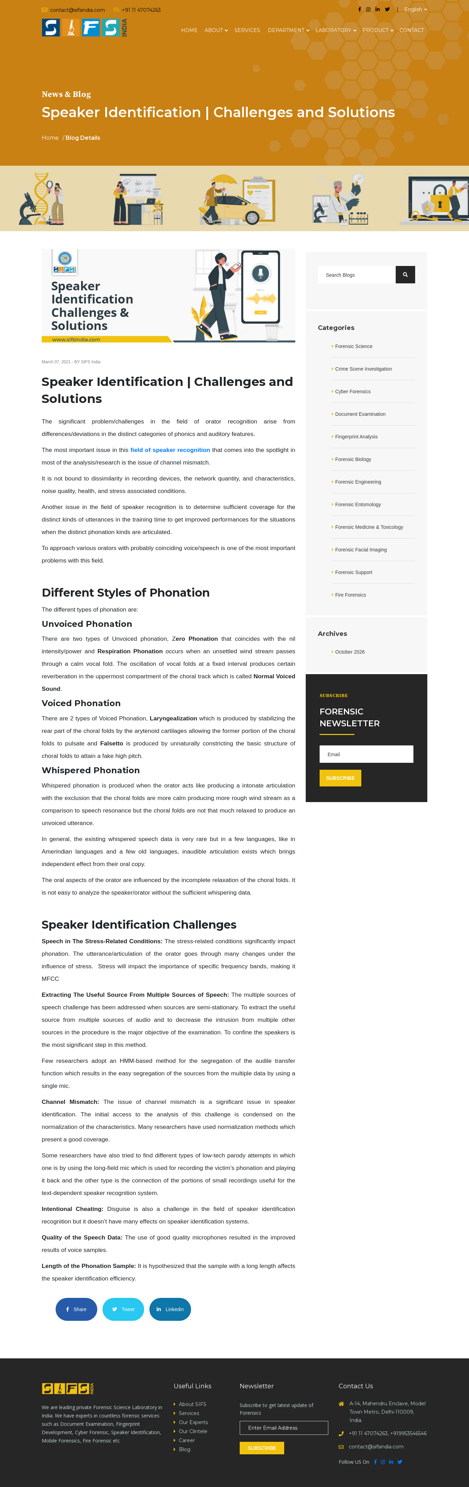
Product (375, 30)
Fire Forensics (350, 595)
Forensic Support (353, 572)
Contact (412, 30)
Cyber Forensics (353, 391)
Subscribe (262, 1448)
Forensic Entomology (358, 504)
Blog (184, 1449)
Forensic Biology (353, 459)
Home (189, 30)
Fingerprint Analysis (356, 436)
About (214, 30)
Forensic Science (353, 346)
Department (286, 30)
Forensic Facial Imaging (361, 549)
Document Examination (360, 414)
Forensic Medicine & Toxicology (369, 527)
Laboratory (333, 30)
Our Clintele (193, 1431)
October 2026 (350, 652)
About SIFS (192, 1404)
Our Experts (193, 1422)
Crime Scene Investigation (363, 369)
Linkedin (170, 1309)
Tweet (123, 1309)
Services (247, 30)
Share (76, 1309)
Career (187, 1440)
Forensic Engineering (358, 482)
